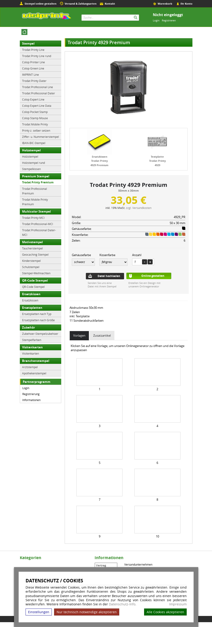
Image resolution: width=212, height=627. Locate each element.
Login (156, 20)
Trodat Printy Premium (38, 182)
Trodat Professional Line (37, 87)
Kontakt (110, 3)
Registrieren (169, 20)
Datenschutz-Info (122, 604)
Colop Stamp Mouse (35, 118)
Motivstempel (32, 242)
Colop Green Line (33, 68)
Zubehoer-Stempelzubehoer (40, 333)
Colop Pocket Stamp (35, 112)
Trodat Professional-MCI (37, 224)
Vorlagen (79, 335)
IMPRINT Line (30, 74)
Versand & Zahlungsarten (80, 3)
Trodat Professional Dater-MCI (39, 232)
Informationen (31, 400)
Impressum (178, 604)
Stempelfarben (31, 340)
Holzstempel (31, 150)
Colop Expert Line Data (36, 105)
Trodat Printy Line (33, 50)
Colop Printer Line (33, 62)
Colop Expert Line (33, 99)
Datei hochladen (109, 276)
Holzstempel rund (33, 163)
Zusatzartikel (102, 335)
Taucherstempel (32, 248)
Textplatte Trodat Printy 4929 (157, 161)
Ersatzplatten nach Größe (38, 320)
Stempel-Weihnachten (36, 273)
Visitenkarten (32, 347)
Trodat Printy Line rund (36, 56)
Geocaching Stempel (35, 254)
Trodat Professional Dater (38, 93)
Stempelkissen (31, 169)
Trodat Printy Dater (34, 81)
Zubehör (28, 327)
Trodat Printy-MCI (33, 218)
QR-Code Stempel (35, 280)
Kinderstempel (31, 261)
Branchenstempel (35, 361)
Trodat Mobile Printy (35, 124)
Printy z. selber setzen (36, 130)
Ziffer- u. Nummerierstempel (40, 137)
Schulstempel (30, 267)
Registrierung (31, 394)
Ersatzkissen (31, 294)
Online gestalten (152, 276)
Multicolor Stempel (36, 211)
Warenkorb (165, 3)
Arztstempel (30, 367)
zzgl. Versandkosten (138, 208)
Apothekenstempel (34, 373)
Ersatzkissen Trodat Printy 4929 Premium (99, 161)
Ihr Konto (186, 3)
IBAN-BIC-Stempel (33, 143)
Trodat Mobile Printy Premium (35, 202)
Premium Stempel (35, 176)
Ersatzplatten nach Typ (36, 314)
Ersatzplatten (32, 308)
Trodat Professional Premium (34, 191)
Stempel (28, 43)
